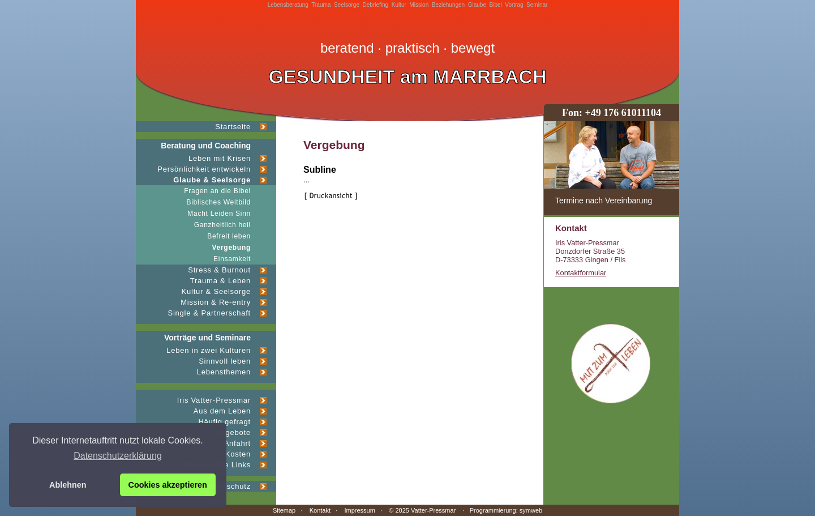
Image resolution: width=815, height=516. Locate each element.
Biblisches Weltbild (218, 202)
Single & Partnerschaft (209, 313)
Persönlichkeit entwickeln (204, 169)
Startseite (233, 126)
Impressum (359, 510)
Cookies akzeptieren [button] (167, 484)
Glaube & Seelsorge (212, 180)
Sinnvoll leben (225, 361)
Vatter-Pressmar (433, 510)
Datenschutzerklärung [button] (118, 455)
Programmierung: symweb (506, 510)
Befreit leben (229, 236)
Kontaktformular (580, 272)
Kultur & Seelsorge (216, 291)
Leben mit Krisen (219, 158)
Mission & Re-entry (216, 302)
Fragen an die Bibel (217, 191)
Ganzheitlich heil (222, 225)
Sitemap (284, 510)
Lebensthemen (224, 372)
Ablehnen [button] (68, 484)
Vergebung (231, 247)
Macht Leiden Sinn (219, 214)
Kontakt (320, 510)
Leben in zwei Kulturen (208, 350)
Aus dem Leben (222, 411)
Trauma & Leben (220, 280)
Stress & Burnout (219, 270)
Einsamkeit (232, 259)
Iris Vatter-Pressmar (214, 400)
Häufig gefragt (224, 421)
